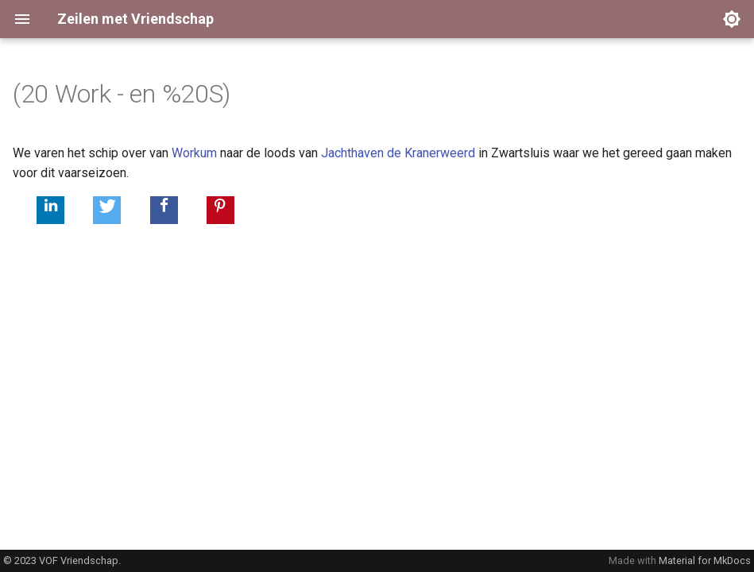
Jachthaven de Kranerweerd (398, 152)
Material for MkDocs (705, 560)
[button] (50, 210)
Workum (194, 152)
